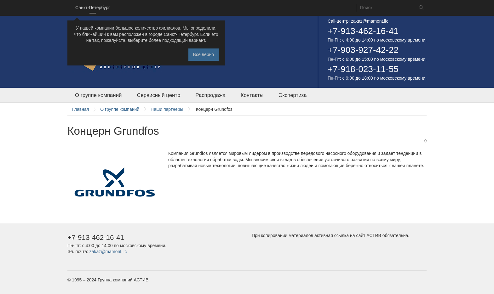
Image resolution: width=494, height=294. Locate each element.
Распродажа (210, 95)
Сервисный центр (158, 95)
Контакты (252, 95)
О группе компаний (98, 95)
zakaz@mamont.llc (369, 21)
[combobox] (92, 8)
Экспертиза (293, 95)
